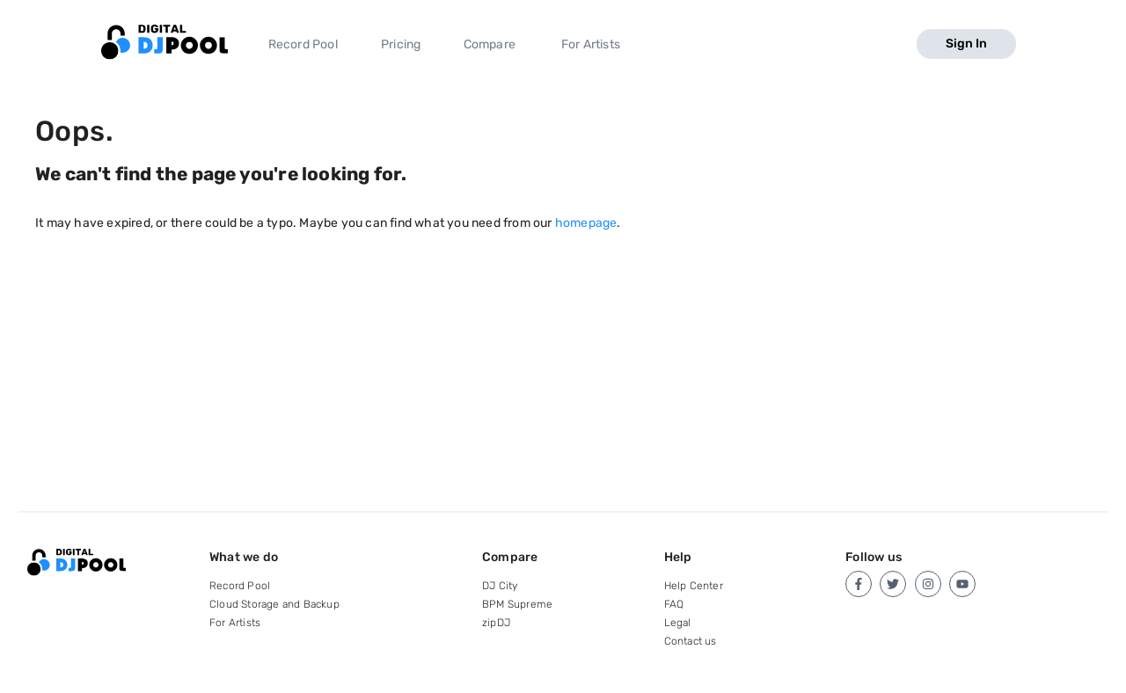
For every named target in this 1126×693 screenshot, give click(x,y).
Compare (489, 44)
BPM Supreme (517, 604)
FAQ (674, 604)
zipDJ (496, 622)
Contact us (690, 641)
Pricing (400, 44)
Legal (677, 622)
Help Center (693, 586)
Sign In (966, 43)
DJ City (499, 586)
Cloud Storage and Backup (274, 604)
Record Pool (303, 44)
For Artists (590, 44)
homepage (586, 222)
